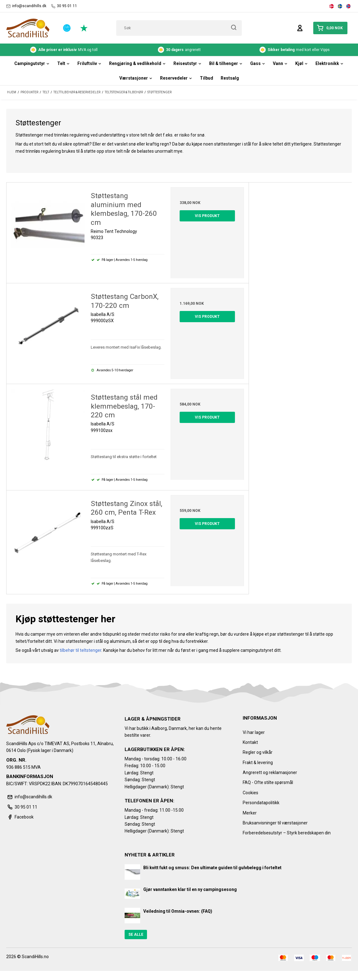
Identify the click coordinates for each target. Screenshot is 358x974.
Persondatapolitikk (261, 802)
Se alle (135, 934)
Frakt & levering (258, 762)
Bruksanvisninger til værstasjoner (275, 822)
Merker (250, 812)
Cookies (250, 792)
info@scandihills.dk (26, 6)
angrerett (179, 50)
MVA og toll (64, 50)
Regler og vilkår (258, 752)
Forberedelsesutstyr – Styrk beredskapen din (287, 832)
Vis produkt (207, 216)
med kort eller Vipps (294, 50)
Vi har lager (254, 732)
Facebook (20, 816)
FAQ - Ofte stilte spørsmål (268, 782)
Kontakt (250, 742)
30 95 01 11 (64, 6)
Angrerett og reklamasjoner (270, 772)
